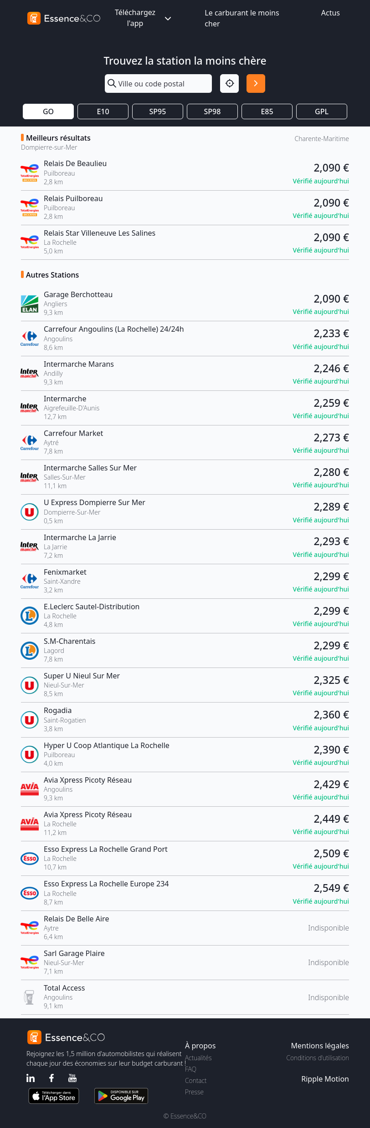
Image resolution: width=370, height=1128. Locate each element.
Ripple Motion (325, 1079)
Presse (194, 1092)
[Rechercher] (256, 83)
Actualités (198, 1057)
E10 (103, 111)
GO (48, 111)
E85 (267, 111)
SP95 (157, 111)
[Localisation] (229, 83)
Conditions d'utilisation (317, 1057)
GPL (322, 111)
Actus (330, 13)
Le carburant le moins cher (242, 18)
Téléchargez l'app (144, 17)
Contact (195, 1080)
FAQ (190, 1069)
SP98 (212, 111)
